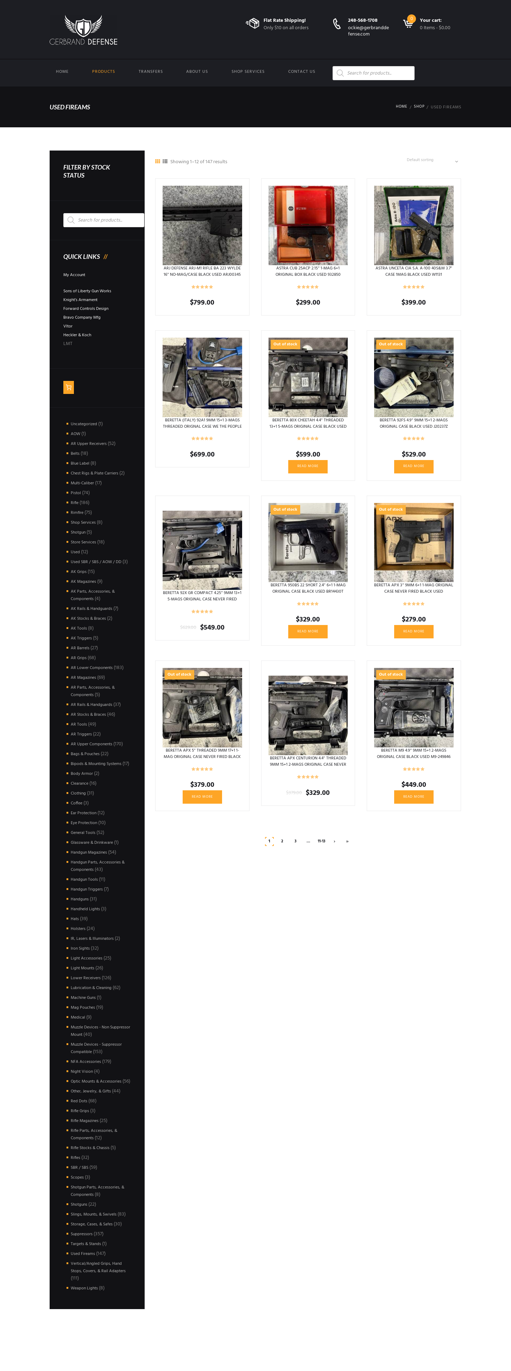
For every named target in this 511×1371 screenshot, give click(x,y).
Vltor (68, 326)
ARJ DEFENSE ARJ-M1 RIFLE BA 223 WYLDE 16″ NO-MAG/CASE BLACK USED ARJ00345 (202, 276)
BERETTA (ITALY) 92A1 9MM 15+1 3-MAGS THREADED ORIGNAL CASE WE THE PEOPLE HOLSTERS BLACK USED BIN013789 (202, 432)
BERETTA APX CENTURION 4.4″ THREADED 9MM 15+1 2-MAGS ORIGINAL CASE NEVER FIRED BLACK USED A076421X (308, 773)
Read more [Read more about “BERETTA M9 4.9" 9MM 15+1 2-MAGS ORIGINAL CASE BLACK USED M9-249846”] (414, 804)
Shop (418, 107)
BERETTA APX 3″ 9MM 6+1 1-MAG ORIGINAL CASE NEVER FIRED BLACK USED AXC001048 (414, 595)
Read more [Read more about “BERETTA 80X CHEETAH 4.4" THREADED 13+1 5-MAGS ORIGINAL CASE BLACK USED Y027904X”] (308, 469)
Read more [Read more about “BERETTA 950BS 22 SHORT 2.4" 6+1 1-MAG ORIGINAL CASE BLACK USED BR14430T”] (308, 636)
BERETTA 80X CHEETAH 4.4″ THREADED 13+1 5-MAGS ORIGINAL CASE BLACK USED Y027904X (308, 428)
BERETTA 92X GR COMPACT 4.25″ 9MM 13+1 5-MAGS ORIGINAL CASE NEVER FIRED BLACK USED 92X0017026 (202, 606)
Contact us (301, 71)
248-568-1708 (363, 21)
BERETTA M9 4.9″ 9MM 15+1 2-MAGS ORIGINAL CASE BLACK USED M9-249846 (414, 762)
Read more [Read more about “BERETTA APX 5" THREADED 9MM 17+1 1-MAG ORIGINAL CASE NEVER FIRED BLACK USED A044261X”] (202, 804)
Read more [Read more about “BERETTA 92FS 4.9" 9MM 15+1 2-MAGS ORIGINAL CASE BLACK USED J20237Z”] (414, 469)
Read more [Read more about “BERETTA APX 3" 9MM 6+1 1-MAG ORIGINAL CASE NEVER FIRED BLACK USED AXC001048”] (414, 636)
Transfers (151, 71)
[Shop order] (430, 161)
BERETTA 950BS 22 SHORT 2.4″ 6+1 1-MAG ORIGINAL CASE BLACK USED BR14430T (308, 595)
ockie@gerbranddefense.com (368, 31)
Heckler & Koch (79, 335)
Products (103, 71)
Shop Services (248, 71)
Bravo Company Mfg (85, 317)
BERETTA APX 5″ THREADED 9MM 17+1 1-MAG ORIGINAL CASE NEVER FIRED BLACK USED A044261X (202, 762)
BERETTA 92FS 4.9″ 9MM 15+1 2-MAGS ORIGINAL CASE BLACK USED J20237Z (413, 425)
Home (62, 71)
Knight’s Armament (83, 300)
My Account (76, 275)
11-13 (321, 849)
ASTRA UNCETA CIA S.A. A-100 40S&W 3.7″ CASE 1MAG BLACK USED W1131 (413, 273)
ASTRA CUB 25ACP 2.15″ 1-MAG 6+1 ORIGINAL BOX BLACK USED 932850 (308, 273)
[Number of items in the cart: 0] (69, 388)
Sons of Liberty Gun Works (91, 291)
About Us (197, 71)
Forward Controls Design (89, 309)
